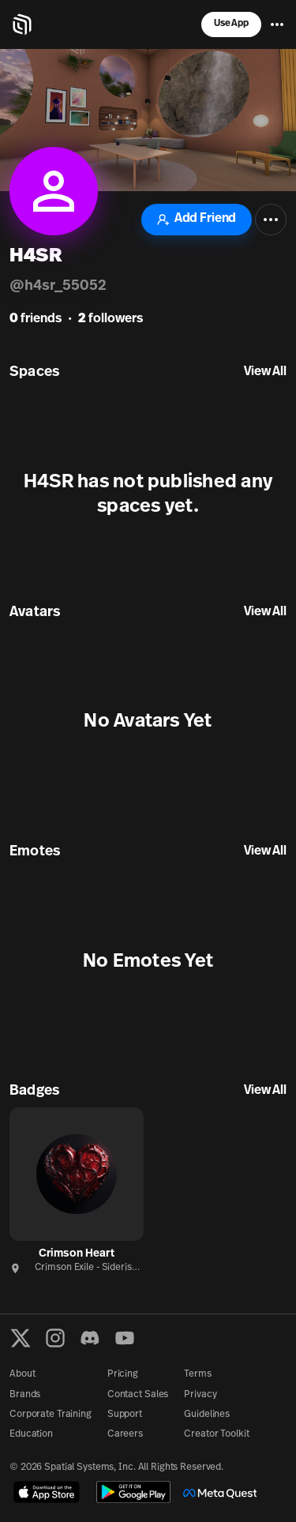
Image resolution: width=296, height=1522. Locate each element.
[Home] (22, 24)
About (22, 1374)
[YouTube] (125, 1338)
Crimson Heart (76, 1254)
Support (124, 1414)
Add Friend (196, 219)
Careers (125, 1434)
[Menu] (277, 24)
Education (31, 1434)
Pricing (122, 1374)
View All (265, 372)
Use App (231, 23)
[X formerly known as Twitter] (20, 1338)
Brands (24, 1395)
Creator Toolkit (216, 1434)
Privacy (200, 1395)
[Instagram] (55, 1338)
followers (110, 319)
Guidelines (207, 1414)
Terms (197, 1374)
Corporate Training (50, 1414)
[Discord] (90, 1338)
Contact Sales (137, 1395)
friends (35, 319)
